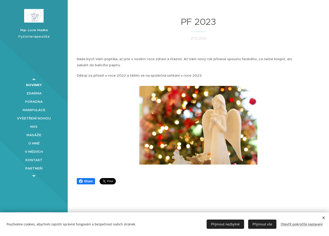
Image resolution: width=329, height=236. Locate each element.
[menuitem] (33, 84)
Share (86, 181)
